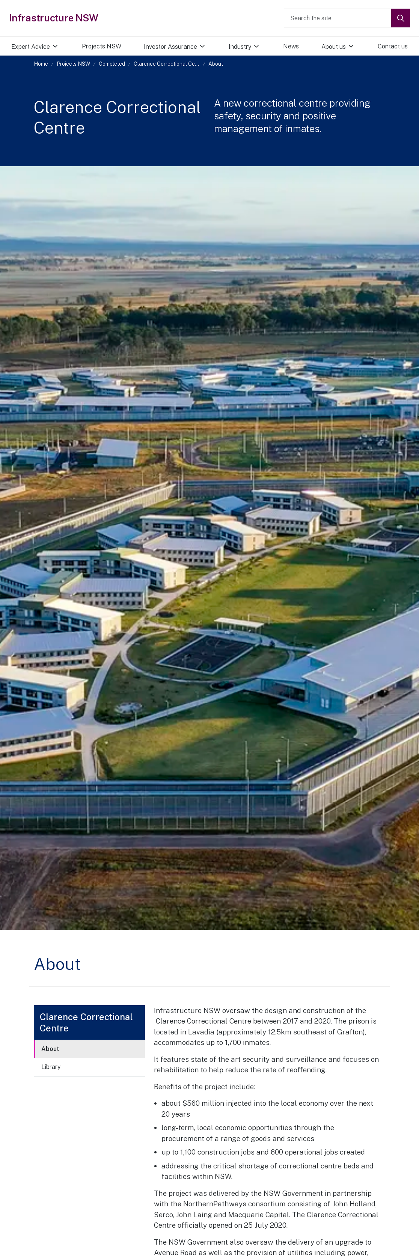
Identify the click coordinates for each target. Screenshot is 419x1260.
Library (50, 1066)
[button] (400, 18)
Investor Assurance (170, 46)
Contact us (393, 46)
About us (333, 46)
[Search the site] (347, 18)
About (50, 1048)
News (291, 46)
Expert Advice (30, 46)
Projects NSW (101, 46)
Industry (240, 46)
